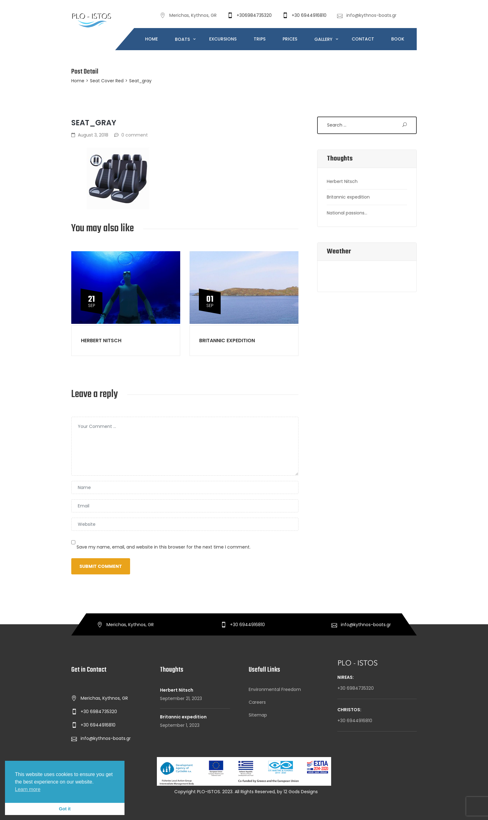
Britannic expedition (227, 340)
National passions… (347, 213)
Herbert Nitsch (101, 340)
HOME (151, 39)
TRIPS (259, 39)
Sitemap (258, 715)
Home (77, 81)
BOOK (397, 39)
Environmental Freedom (275, 689)
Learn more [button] (27, 789)
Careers (257, 702)
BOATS (183, 39)
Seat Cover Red (107, 81)
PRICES (290, 39)
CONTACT (363, 39)
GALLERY (324, 39)
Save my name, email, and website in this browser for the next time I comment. (164, 547)
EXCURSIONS (223, 39)
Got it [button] (65, 808)
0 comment (134, 135)
